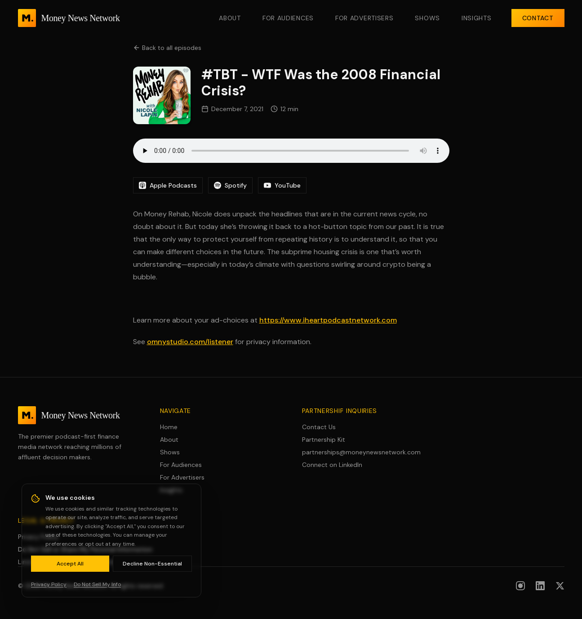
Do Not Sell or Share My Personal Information (85, 549)
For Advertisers (364, 18)
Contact (538, 18)
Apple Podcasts (168, 185)
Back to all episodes (167, 48)
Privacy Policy (38, 537)
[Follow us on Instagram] (520, 585)
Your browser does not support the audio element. (291, 151)
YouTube (282, 185)
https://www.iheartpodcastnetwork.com (328, 320)
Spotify (230, 185)
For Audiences (288, 18)
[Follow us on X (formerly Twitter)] (559, 585)
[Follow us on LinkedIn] (540, 585)
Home (169, 427)
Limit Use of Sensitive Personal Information (81, 562)
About (230, 18)
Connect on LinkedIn (332, 465)
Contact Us (319, 427)
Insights (477, 18)
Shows (427, 18)
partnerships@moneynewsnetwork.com (361, 452)
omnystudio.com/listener (190, 341)
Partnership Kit (323, 439)
